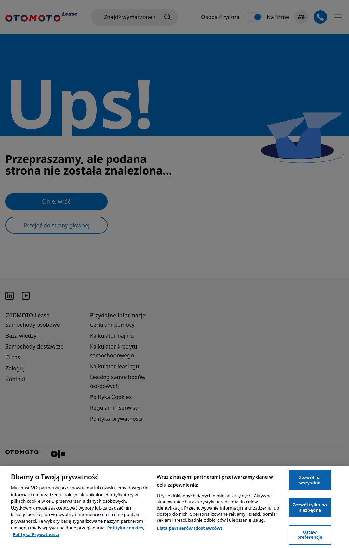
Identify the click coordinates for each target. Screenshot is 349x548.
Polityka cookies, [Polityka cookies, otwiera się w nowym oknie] (126, 528)
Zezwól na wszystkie (310, 480)
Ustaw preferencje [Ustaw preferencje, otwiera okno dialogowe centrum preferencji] (309, 535)
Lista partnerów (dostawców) (189, 528)
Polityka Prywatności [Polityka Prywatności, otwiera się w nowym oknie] (36, 534)
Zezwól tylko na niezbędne (310, 507)
